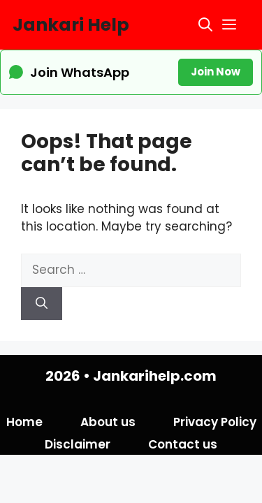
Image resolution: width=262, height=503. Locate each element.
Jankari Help (71, 25)
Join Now (215, 71)
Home (24, 422)
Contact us (182, 444)
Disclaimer (77, 444)
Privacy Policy (214, 422)
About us (108, 422)
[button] (205, 25)
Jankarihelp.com (155, 376)
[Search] (41, 304)
